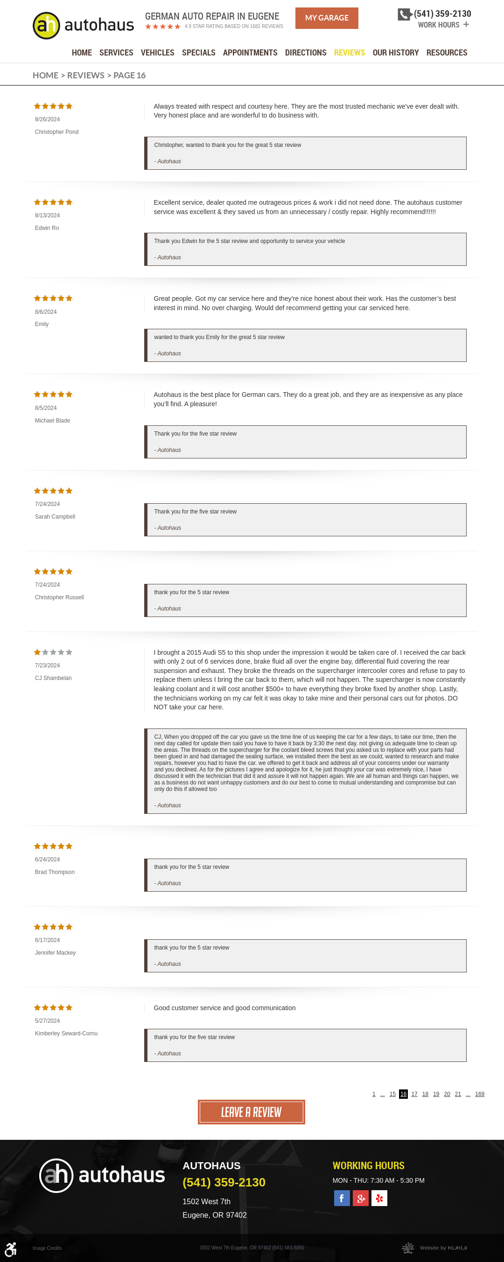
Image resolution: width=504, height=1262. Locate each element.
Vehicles (158, 52)
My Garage (327, 18)
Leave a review (252, 1112)
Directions (306, 52)
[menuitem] (82, 52)
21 (458, 1094)
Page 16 (129, 75)
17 (414, 1094)
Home (82, 52)
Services (116, 52)
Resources (447, 52)
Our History (396, 52)
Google (361, 1195)
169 (479, 1094)
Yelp (378, 1195)
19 (436, 1094)
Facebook (342, 1195)
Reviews (349, 52)
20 (447, 1094)
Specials (199, 52)
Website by (434, 1248)
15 (393, 1094)
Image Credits (47, 1248)
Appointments (250, 52)
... (382, 1094)
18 (425, 1094)
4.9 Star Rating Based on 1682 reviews (234, 26)
